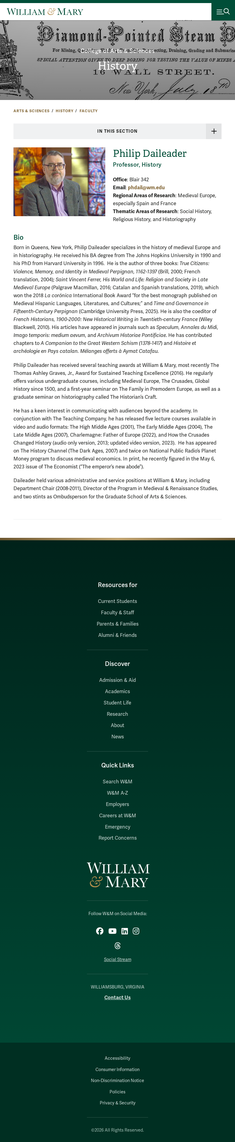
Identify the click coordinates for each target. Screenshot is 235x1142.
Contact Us (117, 997)
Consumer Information (117, 1069)
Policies (117, 1092)
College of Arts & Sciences (117, 51)
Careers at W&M (117, 816)
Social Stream (117, 959)
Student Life (117, 703)
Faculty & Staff (117, 613)
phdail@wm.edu (146, 187)
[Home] (45, 11)
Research (117, 714)
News (117, 737)
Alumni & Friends (117, 635)
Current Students (117, 601)
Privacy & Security (118, 1103)
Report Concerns (118, 838)
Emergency (117, 827)
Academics (117, 692)
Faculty (89, 111)
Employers (117, 804)
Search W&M (117, 782)
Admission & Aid (117, 680)
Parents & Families (118, 624)
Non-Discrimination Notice (117, 1080)
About (117, 726)
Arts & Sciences (31, 111)
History (118, 66)
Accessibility (117, 1058)
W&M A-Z (117, 793)
